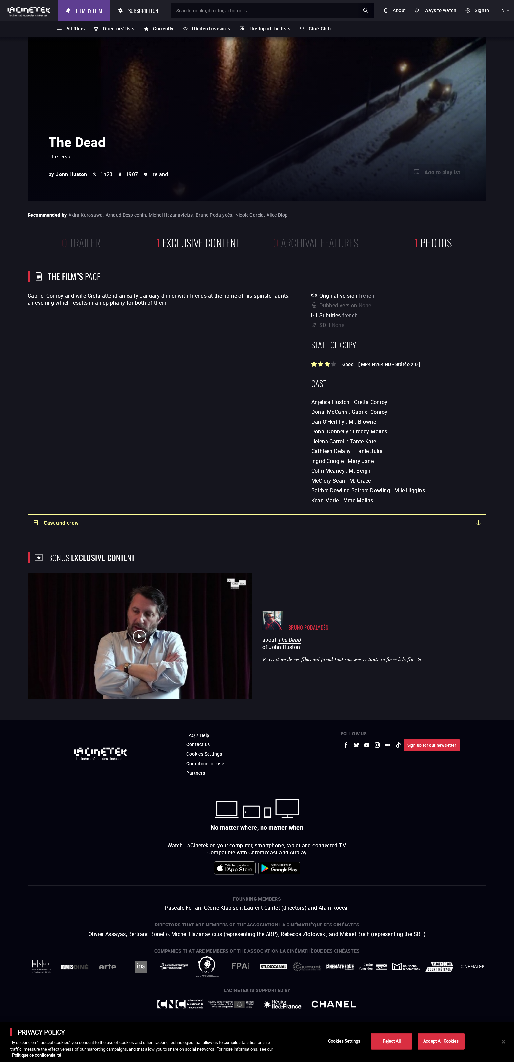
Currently (163, 29)
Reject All (392, 1041)
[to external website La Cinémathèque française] (340, 966)
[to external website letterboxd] (388, 745)
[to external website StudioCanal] (273, 966)
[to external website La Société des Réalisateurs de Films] (41, 966)
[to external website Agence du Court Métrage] (439, 967)
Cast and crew (61, 522)
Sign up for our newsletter (431, 745)
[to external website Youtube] (367, 745)
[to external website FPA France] (240, 966)
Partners (195, 773)
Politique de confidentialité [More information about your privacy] (36, 1055)
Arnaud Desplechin (126, 215)
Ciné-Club (320, 29)
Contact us (198, 744)
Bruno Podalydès (214, 215)
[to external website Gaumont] (307, 966)
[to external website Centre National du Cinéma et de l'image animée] (180, 1004)
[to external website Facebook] (346, 745)
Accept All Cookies (441, 1041)
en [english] (501, 10)
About (399, 10)
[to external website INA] (141, 967)
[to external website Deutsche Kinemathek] (406, 966)
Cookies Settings (204, 754)
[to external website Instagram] (377, 745)
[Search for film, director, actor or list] (272, 10)
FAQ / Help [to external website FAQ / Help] (197, 735)
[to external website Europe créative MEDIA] (231, 1004)
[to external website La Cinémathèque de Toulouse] (174, 966)
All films (75, 29)
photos (433, 242)
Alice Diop (277, 215)
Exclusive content (198, 242)
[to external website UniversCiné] (75, 966)
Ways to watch (440, 10)
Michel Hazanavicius (171, 215)
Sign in (482, 10)
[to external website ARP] (207, 966)
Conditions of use (205, 763)
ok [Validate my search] (366, 10)
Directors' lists (118, 29)
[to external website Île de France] (283, 1004)
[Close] (503, 1042)
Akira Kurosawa (86, 215)
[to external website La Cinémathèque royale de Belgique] (472, 966)
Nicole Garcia (249, 215)
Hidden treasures (211, 29)
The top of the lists (269, 29)
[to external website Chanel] (334, 1004)
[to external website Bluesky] (356, 745)
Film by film (89, 10)
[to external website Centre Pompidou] (373, 966)
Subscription (143, 10)
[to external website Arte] (108, 966)
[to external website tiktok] (398, 745)
